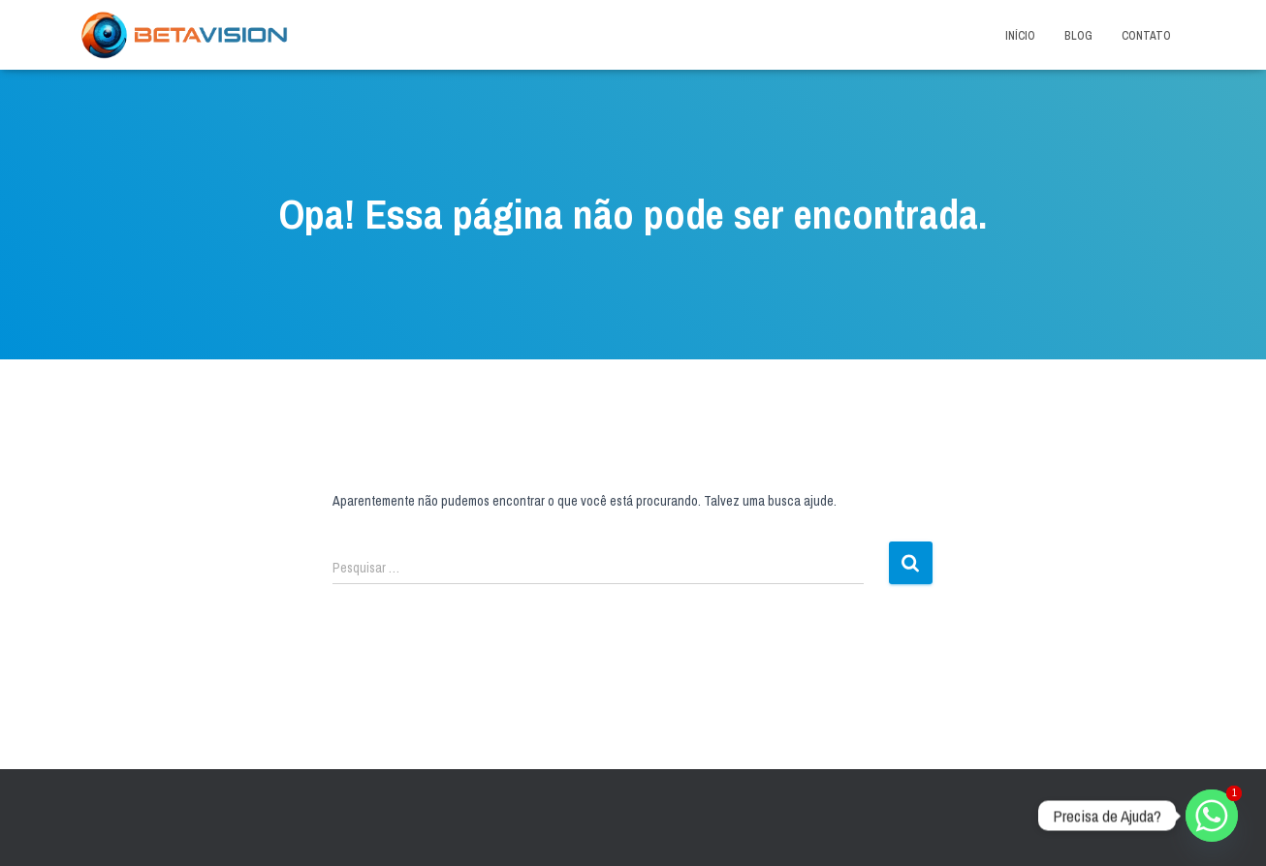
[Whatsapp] (1212, 815)
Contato (1146, 36)
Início (1020, 36)
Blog (1078, 36)
